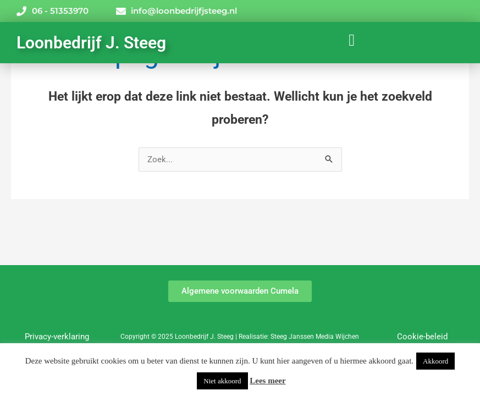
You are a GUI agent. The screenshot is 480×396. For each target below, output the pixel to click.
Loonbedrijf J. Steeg (91, 42)
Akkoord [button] (435, 361)
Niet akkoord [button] (222, 381)
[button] (352, 40)
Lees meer (267, 380)
